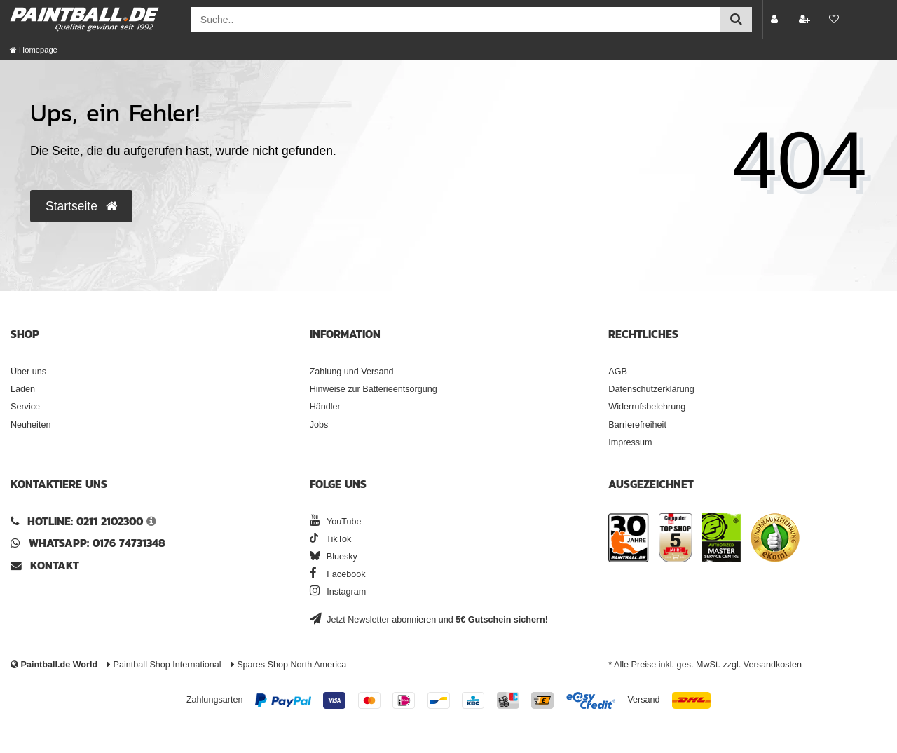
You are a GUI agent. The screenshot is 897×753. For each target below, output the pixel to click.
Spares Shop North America (289, 665)
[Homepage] (33, 50)
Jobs (319, 425)
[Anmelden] (775, 19)
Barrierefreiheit (637, 425)
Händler (325, 407)
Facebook (338, 574)
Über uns (28, 371)
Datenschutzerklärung (651, 389)
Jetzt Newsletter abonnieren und (429, 620)
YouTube (336, 522)
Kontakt (54, 565)
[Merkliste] (834, 19)
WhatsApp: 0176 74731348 (97, 543)
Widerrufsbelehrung (646, 407)
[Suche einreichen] (736, 19)
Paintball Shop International (164, 665)
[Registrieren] (806, 19)
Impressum (630, 442)
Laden (23, 389)
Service (25, 407)
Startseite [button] (81, 206)
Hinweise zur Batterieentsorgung (373, 389)
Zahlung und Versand (352, 371)
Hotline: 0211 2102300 (85, 521)
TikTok (331, 539)
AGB (617, 371)
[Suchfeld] (455, 19)
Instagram (338, 592)
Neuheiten (30, 425)
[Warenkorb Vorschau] (864, 19)
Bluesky (333, 557)
